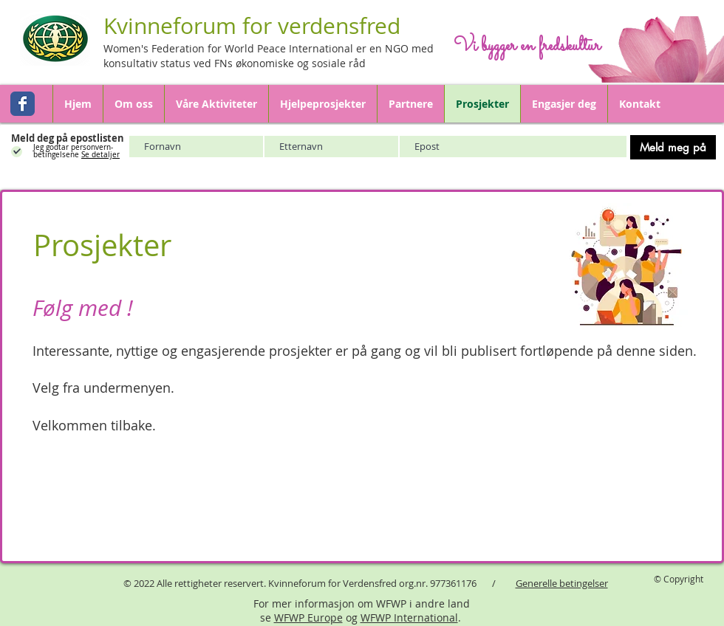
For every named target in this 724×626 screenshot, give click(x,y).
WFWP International (409, 617)
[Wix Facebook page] (22, 104)
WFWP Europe (308, 617)
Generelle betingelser (562, 583)
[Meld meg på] (673, 147)
